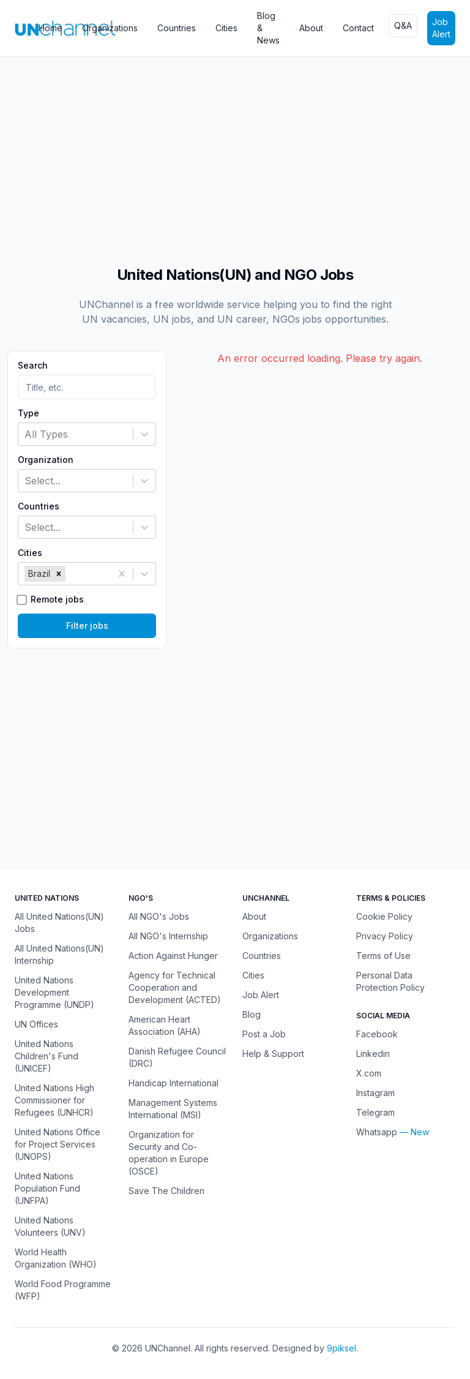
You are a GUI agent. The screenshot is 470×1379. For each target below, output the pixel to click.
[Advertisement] (235, 155)
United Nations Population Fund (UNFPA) (47, 1188)
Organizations (110, 28)
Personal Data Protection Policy (390, 981)
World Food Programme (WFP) (63, 1290)
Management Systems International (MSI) (173, 1108)
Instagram (375, 1093)
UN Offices (36, 1024)
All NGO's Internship (168, 936)
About (311, 28)
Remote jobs (57, 599)
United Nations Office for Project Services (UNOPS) (57, 1144)
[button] (58, 574)
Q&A (403, 25)
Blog (251, 1014)
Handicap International (173, 1083)
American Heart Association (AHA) (165, 1025)
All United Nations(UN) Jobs (59, 922)
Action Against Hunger (173, 955)
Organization (45, 460)
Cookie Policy (384, 916)
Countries (176, 28)
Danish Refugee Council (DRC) (177, 1057)
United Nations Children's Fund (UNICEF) (46, 1056)
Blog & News (268, 27)
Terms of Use (383, 955)
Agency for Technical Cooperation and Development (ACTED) (175, 987)
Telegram (375, 1112)
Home (50, 28)
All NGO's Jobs (159, 916)
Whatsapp (376, 1132)
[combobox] (26, 434)
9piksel (341, 1348)
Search (33, 365)
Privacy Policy (384, 936)
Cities (226, 28)
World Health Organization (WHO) (56, 1258)
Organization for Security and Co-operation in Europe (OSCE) (169, 1152)
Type (28, 413)
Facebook (377, 1034)
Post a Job (264, 1034)
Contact (358, 28)
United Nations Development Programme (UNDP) (54, 992)
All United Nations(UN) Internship (59, 954)
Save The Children (166, 1190)
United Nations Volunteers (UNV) (50, 1226)
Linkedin (373, 1053)
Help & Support (273, 1053)
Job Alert (441, 28)
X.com (368, 1073)
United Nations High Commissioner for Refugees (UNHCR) (54, 1100)
